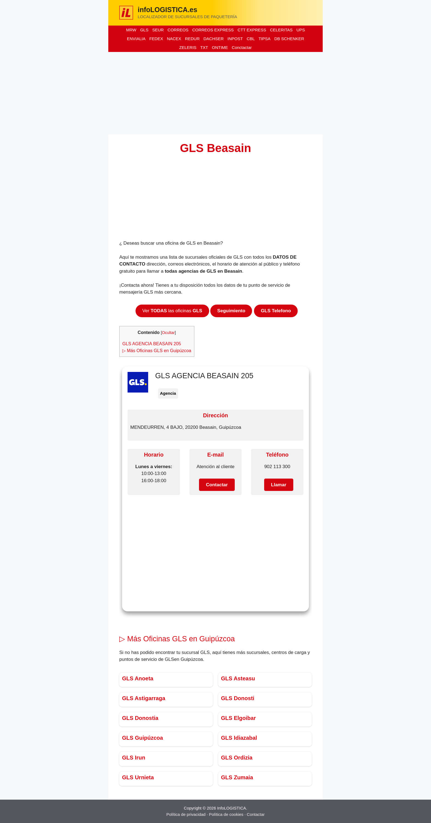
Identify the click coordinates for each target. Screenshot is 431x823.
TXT (204, 47)
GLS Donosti (237, 698)
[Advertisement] (215, 93)
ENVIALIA (136, 38)
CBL (251, 38)
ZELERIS (188, 47)
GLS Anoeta (137, 678)
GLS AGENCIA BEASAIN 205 (151, 343)
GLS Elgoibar (238, 718)
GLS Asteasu (238, 678)
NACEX (174, 38)
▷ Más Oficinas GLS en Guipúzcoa (156, 350)
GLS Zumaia (237, 777)
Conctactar (242, 47)
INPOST (235, 38)
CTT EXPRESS (251, 29)
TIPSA (264, 38)
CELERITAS (281, 29)
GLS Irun (133, 758)
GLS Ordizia (236, 758)
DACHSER (213, 38)
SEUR (158, 29)
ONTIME (220, 47)
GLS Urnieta (138, 777)
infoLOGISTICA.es (167, 9)
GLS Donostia (140, 718)
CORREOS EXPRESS (213, 29)
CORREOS (178, 29)
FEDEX (156, 38)
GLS (144, 29)
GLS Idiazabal (239, 738)
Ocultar (168, 332)
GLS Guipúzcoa (142, 738)
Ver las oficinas (172, 310)
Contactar (256, 814)
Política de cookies (226, 814)
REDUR (192, 38)
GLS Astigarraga (143, 698)
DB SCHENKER (289, 38)
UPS (300, 29)
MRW (131, 29)
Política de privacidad (186, 814)
